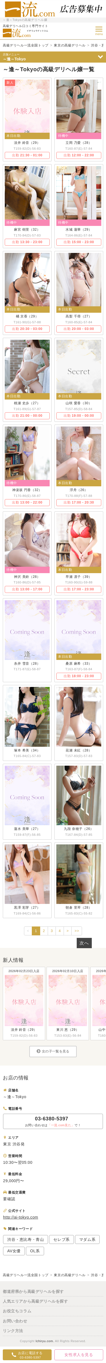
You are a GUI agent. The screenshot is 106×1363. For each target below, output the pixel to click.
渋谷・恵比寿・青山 (25, 1239)
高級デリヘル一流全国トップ (26, 45)
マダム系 (87, 1239)
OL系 (35, 1251)
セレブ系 (61, 1239)
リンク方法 (13, 1331)
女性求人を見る (78, 1354)
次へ (84, 943)
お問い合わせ (15, 1321)
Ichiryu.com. (44, 1341)
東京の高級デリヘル (69, 45)
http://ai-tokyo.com (20, 1217)
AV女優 (14, 1251)
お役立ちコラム (17, 1311)
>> (76, 931)
